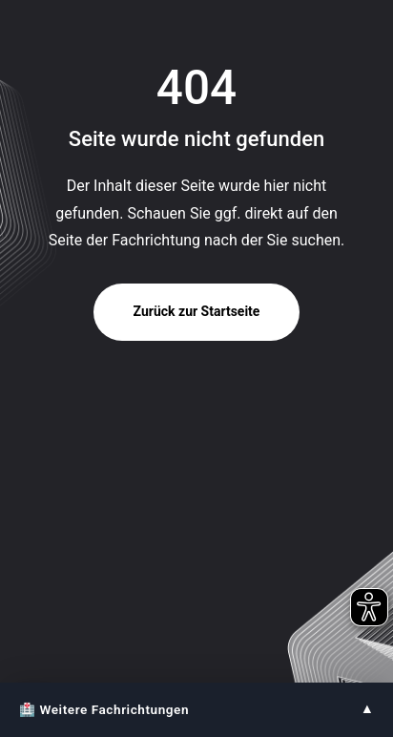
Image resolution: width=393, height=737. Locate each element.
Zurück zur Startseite (197, 311)
